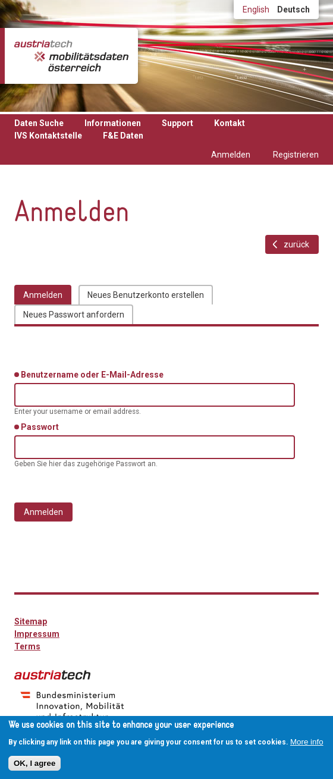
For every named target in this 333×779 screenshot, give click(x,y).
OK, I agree (34, 763)
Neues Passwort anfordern (73, 314)
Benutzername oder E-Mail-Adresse (94, 374)
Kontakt (229, 123)
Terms (27, 646)
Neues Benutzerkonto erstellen (145, 295)
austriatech (52, 675)
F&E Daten (123, 135)
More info (306, 741)
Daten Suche (39, 123)
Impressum (36, 634)
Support (177, 123)
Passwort (42, 426)
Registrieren (296, 154)
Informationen (112, 123)
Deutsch (293, 9)
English (256, 9)
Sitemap (30, 621)
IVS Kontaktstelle (48, 135)
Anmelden (230, 154)
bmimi (72, 706)
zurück (296, 244)
